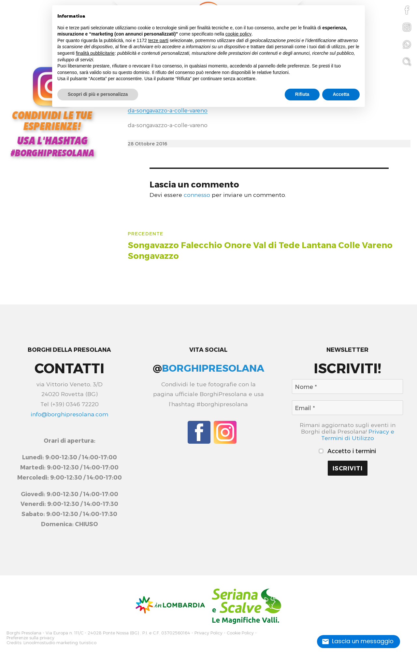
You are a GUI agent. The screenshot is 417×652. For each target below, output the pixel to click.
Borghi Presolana (24, 632)
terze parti (158, 40)
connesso (197, 194)
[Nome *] (347, 386)
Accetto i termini (347, 451)
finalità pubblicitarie (95, 53)
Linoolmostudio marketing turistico (59, 641)
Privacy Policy (208, 632)
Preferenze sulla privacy (30, 637)
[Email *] (347, 407)
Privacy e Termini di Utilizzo (357, 434)
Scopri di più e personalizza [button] (98, 94)
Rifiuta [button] (302, 94)
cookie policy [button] (238, 34)
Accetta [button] (341, 94)
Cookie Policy (240, 632)
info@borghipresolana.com (69, 413)
